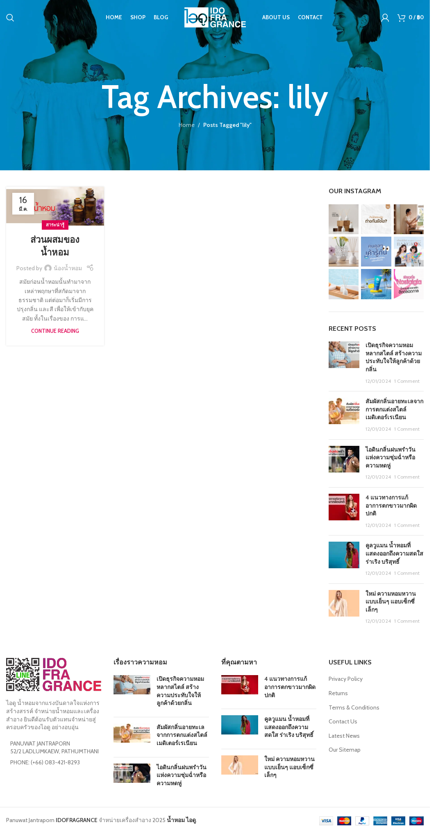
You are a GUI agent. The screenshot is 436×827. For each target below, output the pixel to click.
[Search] (10, 18)
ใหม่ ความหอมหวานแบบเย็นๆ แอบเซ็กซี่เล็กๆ (391, 601)
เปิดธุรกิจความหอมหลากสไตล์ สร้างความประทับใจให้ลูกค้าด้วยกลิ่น (394, 357)
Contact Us (343, 721)
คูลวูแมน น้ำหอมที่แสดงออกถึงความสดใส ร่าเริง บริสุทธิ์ (394, 553)
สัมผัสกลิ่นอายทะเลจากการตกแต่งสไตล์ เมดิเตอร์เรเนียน (394, 409)
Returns (338, 693)
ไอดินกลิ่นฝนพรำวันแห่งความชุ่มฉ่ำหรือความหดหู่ (391, 457)
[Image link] (53, 674)
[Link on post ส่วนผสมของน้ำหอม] (55, 206)
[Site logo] (215, 17)
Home (187, 125)
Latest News (344, 735)
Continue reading (55, 331)
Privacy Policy (346, 678)
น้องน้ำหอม (68, 268)
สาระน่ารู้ (55, 225)
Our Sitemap (345, 749)
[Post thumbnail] (344, 363)
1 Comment (407, 381)
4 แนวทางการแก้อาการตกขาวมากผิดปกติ (391, 505)
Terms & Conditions (354, 707)
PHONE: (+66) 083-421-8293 (45, 762)
